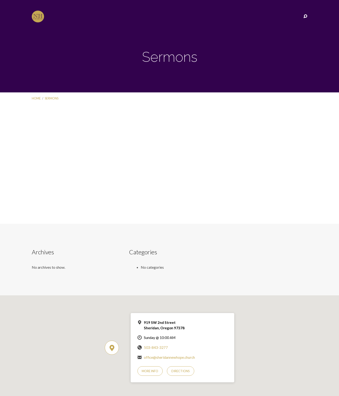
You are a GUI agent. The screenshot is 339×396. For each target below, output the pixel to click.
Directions (180, 371)
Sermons (51, 98)
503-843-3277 (156, 347)
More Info (150, 371)
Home (36, 98)
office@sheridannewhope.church (169, 357)
